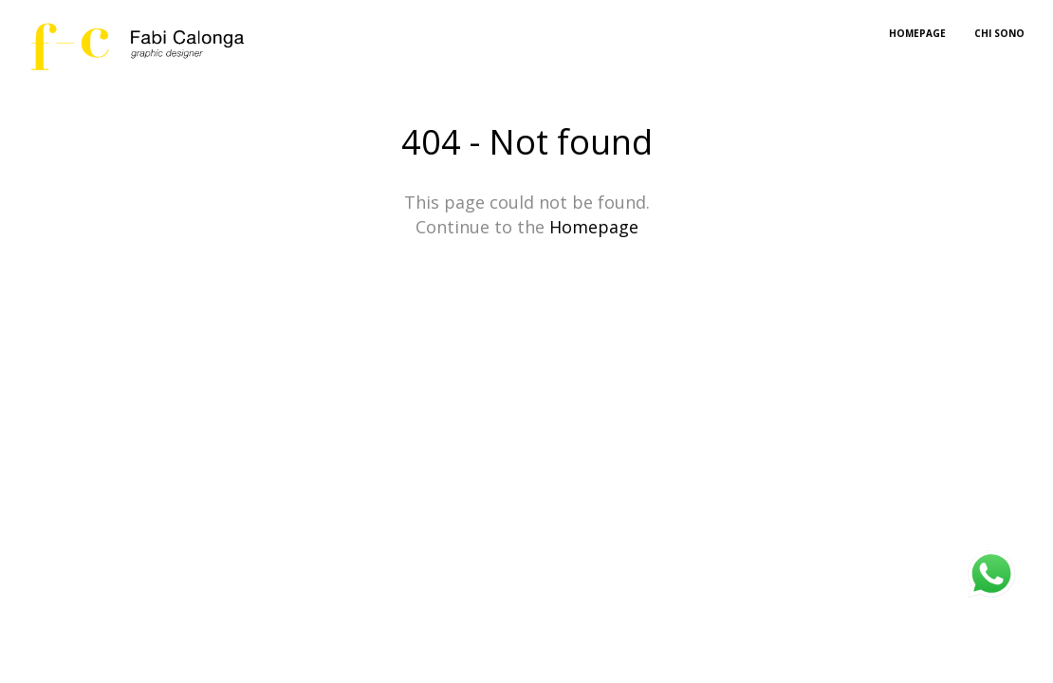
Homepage (593, 226)
